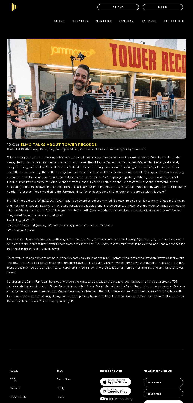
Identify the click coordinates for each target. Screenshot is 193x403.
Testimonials (18, 397)
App (36, 149)
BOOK (159, 7)
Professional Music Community (101, 149)
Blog (51, 149)
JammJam (64, 379)
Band (43, 149)
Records (15, 388)
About (14, 370)
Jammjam (62, 149)
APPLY (114, 7)
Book (60, 397)
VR (125, 149)
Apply (60, 388)
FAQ (13, 379)
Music (74, 149)
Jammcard (139, 149)
